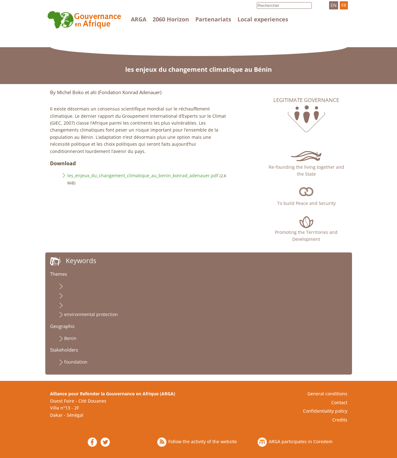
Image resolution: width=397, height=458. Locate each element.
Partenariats (213, 19)
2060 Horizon (171, 19)
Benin (70, 338)
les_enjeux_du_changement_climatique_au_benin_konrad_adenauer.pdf (142, 175)
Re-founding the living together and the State (306, 170)
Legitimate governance (306, 100)
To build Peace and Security (306, 203)
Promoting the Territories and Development (306, 235)
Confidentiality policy (325, 411)
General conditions (327, 394)
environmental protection (91, 314)
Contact (339, 402)
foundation (75, 362)
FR (343, 5)
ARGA (138, 19)
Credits (339, 420)
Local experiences (263, 19)
